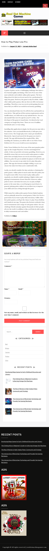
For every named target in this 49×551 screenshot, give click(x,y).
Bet (6, 344)
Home (4, 2)
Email (20, 289)
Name (6, 289)
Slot (6, 360)
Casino (7, 352)
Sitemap (17, 2)
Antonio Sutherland (30, 46)
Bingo (7, 348)
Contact (10, 2)
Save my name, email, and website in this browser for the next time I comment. (24, 314)
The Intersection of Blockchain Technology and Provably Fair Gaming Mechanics (21, 455)
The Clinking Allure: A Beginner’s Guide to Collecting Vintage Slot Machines (23, 446)
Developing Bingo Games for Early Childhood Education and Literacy (21, 441)
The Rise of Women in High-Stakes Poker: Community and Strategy (21, 450)
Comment (8, 266)
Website (7, 298)
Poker (15, 216)
